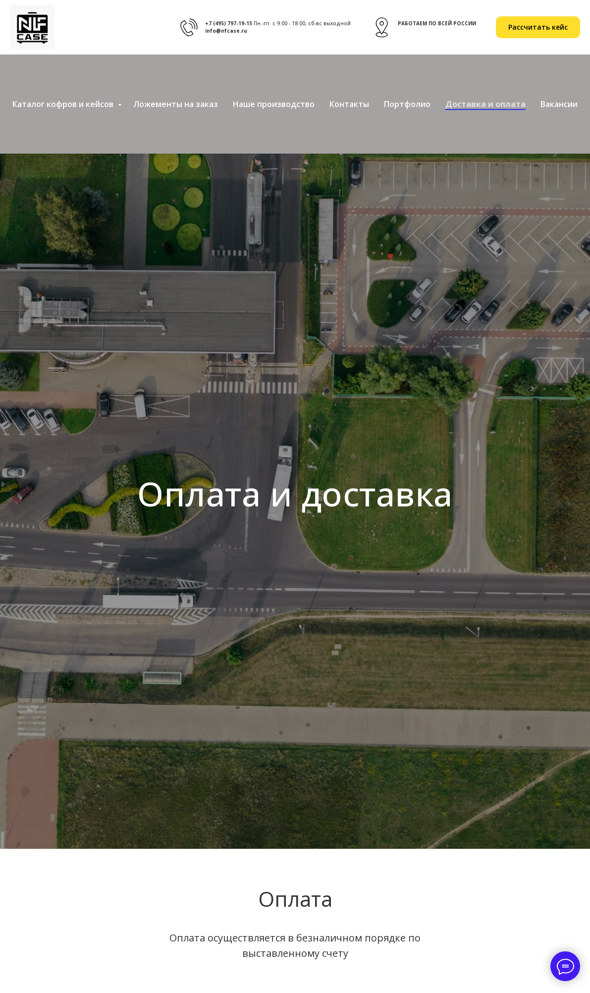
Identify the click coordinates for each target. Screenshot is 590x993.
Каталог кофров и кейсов (63, 104)
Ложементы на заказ (175, 104)
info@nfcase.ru (226, 30)
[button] (538, 27)
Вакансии (559, 104)
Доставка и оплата (485, 104)
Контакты (349, 104)
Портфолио (407, 104)
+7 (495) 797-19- (225, 23)
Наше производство (274, 104)
